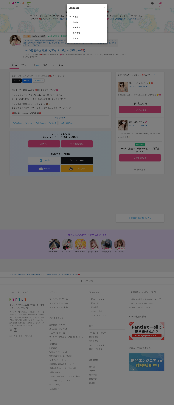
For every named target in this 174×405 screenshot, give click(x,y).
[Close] (104, 7)
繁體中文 (76, 33)
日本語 (75, 17)
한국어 (75, 38)
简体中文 (76, 27)
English (76, 22)
